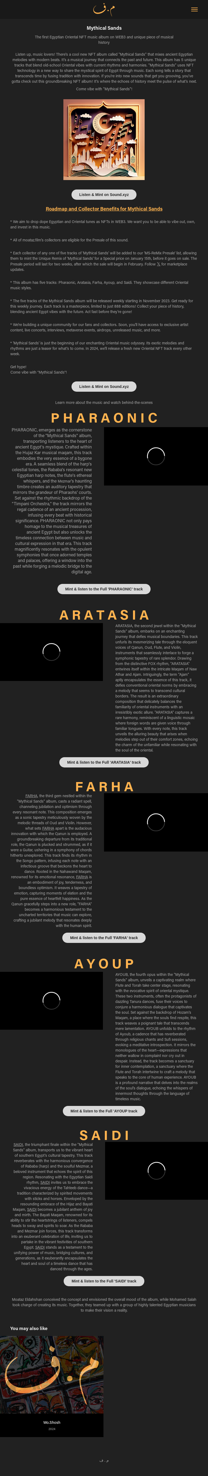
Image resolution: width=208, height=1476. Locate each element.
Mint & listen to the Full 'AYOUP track (104, 1111)
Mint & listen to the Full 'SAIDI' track (104, 1281)
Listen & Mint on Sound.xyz (104, 194)
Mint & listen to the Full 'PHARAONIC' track (104, 589)
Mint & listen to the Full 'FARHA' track (104, 938)
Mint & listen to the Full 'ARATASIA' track (104, 762)
